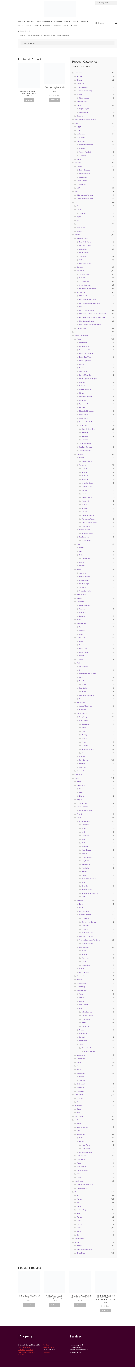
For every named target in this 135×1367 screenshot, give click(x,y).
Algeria (84, 828)
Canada (79, 166)
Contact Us (46, 1352)
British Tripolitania (85, 360)
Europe (27, 25)
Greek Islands (83, 1005)
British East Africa (85, 357)
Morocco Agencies (85, 389)
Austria (79, 781)
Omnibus (80, 659)
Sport (78, 1235)
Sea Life (79, 1224)
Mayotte (84, 871)
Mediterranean (81, 623)
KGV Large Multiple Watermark (89, 303)
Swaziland (85, 436)
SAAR (84, 961)
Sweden (82, 1080)
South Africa (81, 141)
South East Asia (82, 713)
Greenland (80, 976)
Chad (83, 839)
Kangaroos (80, 271)
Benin (84, 832)
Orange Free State (85, 152)
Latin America (81, 184)
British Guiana (86, 540)
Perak (84, 742)
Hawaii (79, 1123)
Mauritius (82, 382)
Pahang (84, 735)
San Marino (83, 1041)
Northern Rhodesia (85, 396)
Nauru (81, 677)
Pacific (66, 21)
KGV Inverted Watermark (87, 299)
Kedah (84, 731)
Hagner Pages (84, 109)
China (79, 209)
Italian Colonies (87, 1012)
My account (74, 25)
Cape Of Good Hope (86, 145)
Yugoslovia (80, 1091)
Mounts (79, 94)
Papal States (86, 1019)
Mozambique (81, 137)
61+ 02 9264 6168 (24, 1347)
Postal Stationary (82, 1188)
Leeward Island (87, 461)
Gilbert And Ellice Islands (87, 674)
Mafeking (82, 148)
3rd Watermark (84, 281)
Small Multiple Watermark (87, 289)
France (79, 817)
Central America (84, 530)
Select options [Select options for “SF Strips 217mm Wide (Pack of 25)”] (29, 1305)
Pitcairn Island (81, 1166)
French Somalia (87, 857)
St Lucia (84, 504)
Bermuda (85, 479)
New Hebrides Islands (86, 695)
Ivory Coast (85, 861)
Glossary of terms (48, 1347)
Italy (80, 1008)
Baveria (84, 954)
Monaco (82, 1030)
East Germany (84, 911)
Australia (20, 21)
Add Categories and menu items (85, 119)
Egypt (79, 127)
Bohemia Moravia (87, 943)
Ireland (79, 620)
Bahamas (85, 472)
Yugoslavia (80, 1087)
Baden (84, 951)
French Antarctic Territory (85, 199)
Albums (79, 76)
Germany (80, 900)
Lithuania (82, 796)
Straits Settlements (88, 749)
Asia (19, 25)
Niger (83, 882)
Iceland (81, 1076)
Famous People (82, 1210)
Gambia (81, 368)
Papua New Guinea (85, 1152)
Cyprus (81, 627)
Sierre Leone (83, 418)
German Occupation (86, 936)
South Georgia (84, 584)
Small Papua (86, 1148)
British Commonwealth (43, 21)
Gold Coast (83, 371)
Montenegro (83, 1033)
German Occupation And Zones (89, 940)
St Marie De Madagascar (90, 893)
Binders (79, 80)
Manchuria (80, 224)
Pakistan (82, 562)
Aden (81, 641)
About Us (46, 1345)
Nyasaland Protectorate (87, 404)
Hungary (79, 979)
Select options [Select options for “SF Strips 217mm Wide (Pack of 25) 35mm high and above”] (80, 1305)
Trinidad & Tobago (88, 515)
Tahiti (83, 897)
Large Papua (86, 1145)
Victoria (81, 260)
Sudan (79, 159)
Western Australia (85, 263)
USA (78, 188)
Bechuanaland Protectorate (88, 350)
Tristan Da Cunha (85, 591)
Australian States (82, 238)
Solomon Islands (84, 699)
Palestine (82, 566)
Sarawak (82, 764)
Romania (80, 1066)
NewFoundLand (84, 173)
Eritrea (81, 364)
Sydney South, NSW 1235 (26, 1352)
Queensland (83, 249)
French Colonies (84, 821)
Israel (78, 1113)
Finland (79, 814)
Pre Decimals (81, 328)
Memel (81, 969)
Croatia (81, 997)
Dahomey (85, 846)
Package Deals (82, 101)
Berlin (81, 904)
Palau (79, 1163)
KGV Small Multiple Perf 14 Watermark (92, 317)
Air (78, 1195)
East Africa (85, 918)
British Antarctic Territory (85, 195)
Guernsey (80, 1098)
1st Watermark (84, 274)
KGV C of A (83, 296)
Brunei (79, 206)
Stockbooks (81, 116)
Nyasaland (82, 400)
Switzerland (81, 1084)
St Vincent (85, 508)
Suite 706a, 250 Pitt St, (25, 1350)
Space (79, 1231)
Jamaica (84, 494)
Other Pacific (81, 1159)
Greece (81, 1001)
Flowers (79, 1217)
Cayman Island (82, 181)
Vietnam (79, 231)
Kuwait (81, 655)
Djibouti (84, 853)
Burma (81, 548)
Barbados (85, 476)
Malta (81, 634)
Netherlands (81, 1059)
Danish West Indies (85, 810)
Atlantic (79, 569)
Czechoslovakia (82, 803)
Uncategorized (79, 1238)
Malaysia (82, 756)
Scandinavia (81, 1073)
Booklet (76, 332)
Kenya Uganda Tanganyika (88, 378)
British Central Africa (86, 353)
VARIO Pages (83, 112)
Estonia (81, 789)
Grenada (84, 490)
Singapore (82, 767)
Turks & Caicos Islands (89, 522)
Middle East (46, 25)
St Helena (82, 587)
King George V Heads (86, 321)
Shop (64, 25)
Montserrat (85, 501)
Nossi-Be (85, 886)
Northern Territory (85, 245)
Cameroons (85, 835)
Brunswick (85, 958)
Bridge (79, 1206)
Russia (79, 1069)
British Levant (83, 648)
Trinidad (84, 512)
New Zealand (58, 21)
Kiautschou (85, 925)
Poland (79, 1062)
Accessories (78, 73)
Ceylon (81, 551)
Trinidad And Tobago (88, 519)
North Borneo (83, 760)
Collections (57, 25)
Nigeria (81, 393)
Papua (84, 684)
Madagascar (81, 134)
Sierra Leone (83, 414)
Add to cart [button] (28, 100)
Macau (79, 220)
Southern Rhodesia (85, 447)
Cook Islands (83, 666)
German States (84, 947)
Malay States (83, 720)
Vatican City (86, 1026)
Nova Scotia (83, 177)
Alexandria (85, 825)
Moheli (84, 875)
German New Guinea (89, 922)
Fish (78, 1213)
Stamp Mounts (84, 98)
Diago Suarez (86, 850)
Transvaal (82, 155)
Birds (78, 1202)
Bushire (79, 598)
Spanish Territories (88, 1048)
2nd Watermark (84, 278)
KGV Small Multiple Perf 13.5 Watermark (92, 314)
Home (22, 31)
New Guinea (83, 681)
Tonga (79, 1177)
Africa (74, 21)
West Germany (84, 972)
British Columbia (84, 170)
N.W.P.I (81, 1138)
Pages (79, 105)
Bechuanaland (84, 346)
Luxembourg (81, 987)
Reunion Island (87, 889)
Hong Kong (83, 717)
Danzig (81, 907)
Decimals (80, 267)
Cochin (84, 843)
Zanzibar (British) (85, 450)
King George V (82, 292)
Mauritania (85, 868)
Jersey (79, 1102)
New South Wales (85, 242)
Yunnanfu (82, 213)
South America (84, 537)
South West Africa (85, 443)
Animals (79, 1199)
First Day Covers (82, 87)
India (81, 555)
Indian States (86, 558)
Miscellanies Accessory (84, 91)
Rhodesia (82, 407)
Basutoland (83, 343)
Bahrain (81, 645)
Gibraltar (82, 630)
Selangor (85, 745)
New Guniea (83, 688)
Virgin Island (86, 526)
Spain (81, 1044)
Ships (79, 1228)
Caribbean (82, 465)
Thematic (77, 1192)
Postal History (79, 1181)
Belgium (79, 799)
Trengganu (85, 753)
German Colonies (85, 915)
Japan (79, 217)
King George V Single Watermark (90, 324)
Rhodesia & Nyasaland (86, 411)
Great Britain (30, 21)
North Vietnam (81, 227)
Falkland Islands (84, 576)
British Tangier (84, 652)
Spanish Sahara (89, 1051)
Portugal (82, 1037)
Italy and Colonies (87, 1015)
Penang (84, 738)
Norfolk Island (81, 1156)
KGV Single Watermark (87, 310)
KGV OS (82, 306)
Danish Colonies (82, 807)
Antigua (84, 468)
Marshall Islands (82, 1127)
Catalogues (80, 83)
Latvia (81, 792)
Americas (83, 21)
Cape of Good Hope (85, 706)
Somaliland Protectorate (87, 422)
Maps (78, 1220)
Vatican (84, 1023)
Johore (84, 727)
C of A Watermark (85, 285)
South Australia (84, 253)
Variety (76, 1242)
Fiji (80, 670)
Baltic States (81, 785)
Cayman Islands (87, 486)
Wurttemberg (86, 965)
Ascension (82, 573)
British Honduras (87, 483)
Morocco (82, 386)
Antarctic (36, 25)
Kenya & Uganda (85, 375)
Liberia (79, 130)
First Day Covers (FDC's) (85, 1185)
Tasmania (82, 256)
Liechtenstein (81, 983)
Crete (81, 994)
